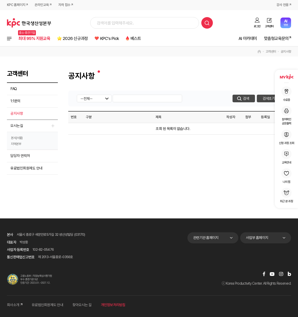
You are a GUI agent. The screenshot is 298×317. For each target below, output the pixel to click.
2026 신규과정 (75, 38)
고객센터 (269, 26)
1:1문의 (15, 101)
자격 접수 (64, 5)
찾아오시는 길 (82, 305)
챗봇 (285, 23)
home (259, 52)
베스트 (137, 38)
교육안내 (286, 156)
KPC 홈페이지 (16, 5)
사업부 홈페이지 (257, 238)
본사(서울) (16, 138)
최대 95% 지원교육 (35, 38)
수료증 (286, 94)
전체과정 (9, 38)
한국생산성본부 (29, 22)
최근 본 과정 (286, 195)
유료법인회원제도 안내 (26, 168)
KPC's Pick (110, 38)
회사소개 (14, 305)
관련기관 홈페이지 (205, 238)
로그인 (257, 26)
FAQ (13, 89)
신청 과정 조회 (286, 137)
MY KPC (286, 76)
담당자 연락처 (20, 156)
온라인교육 (42, 5)
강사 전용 (282, 5)
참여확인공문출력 (286, 115)
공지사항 (286, 52)
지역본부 (16, 144)
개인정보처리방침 (113, 305)
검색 (207, 23)
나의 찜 (286, 176)
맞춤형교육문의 (276, 38)
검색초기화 (270, 99)
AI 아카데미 (247, 38)
